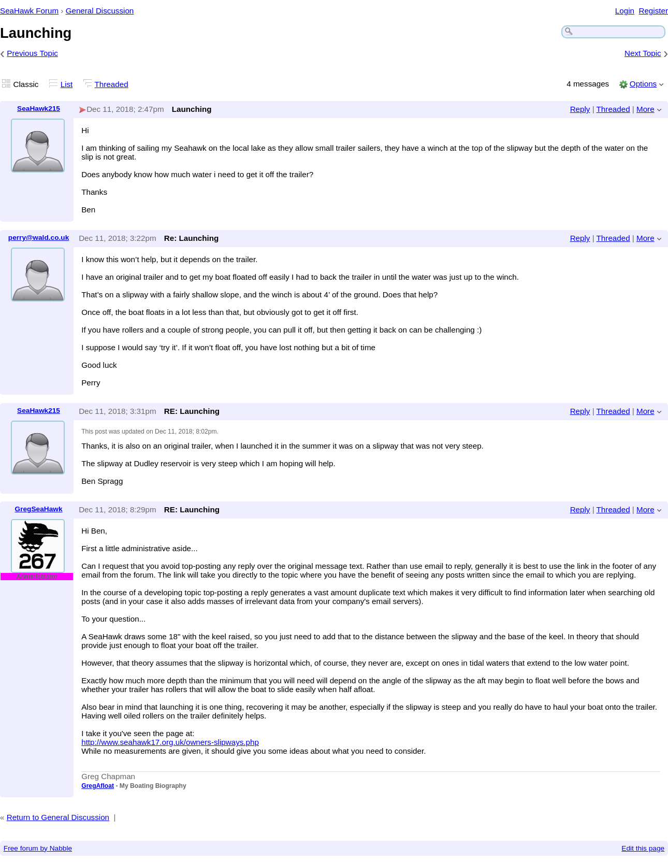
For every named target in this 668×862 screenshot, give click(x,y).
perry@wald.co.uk (38, 237)
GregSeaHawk (39, 509)
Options (643, 83)
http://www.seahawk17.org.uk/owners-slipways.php (170, 742)
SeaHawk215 (38, 108)
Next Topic (643, 53)
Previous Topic (32, 53)
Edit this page (642, 848)
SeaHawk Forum (29, 10)
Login (624, 10)
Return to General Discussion (58, 817)
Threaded (111, 84)
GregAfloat (97, 785)
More (645, 109)
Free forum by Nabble (38, 848)
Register (653, 10)
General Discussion (100, 10)
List (67, 84)
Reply (580, 109)
